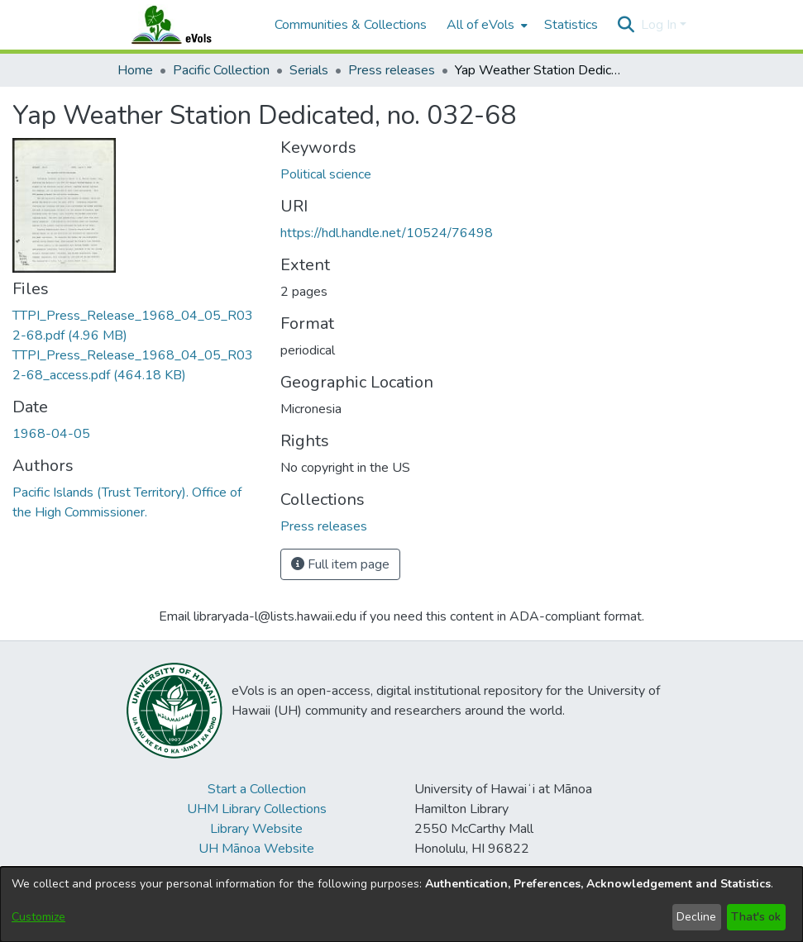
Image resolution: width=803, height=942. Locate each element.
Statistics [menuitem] (571, 25)
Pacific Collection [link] (221, 70)
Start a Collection (257, 789)
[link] (323, 526)
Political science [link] (325, 174)
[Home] (188, 24)
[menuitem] (485, 25)
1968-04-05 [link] (51, 434)
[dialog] (401, 904)
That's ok (756, 917)
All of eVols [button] (480, 25)
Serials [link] (308, 70)
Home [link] (135, 70)
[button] (626, 25)
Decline (696, 917)
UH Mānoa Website (256, 849)
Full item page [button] (340, 564)
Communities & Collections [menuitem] (351, 25)
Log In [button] (660, 25)
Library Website (256, 829)
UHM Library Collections (257, 809)
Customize (38, 917)
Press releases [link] (391, 70)
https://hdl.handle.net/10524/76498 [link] (386, 233)
